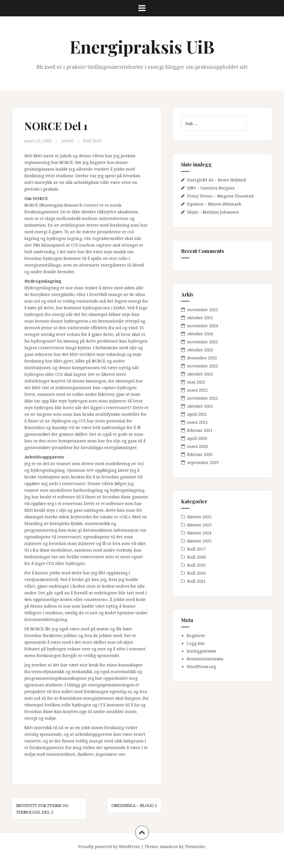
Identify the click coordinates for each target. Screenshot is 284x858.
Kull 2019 (92, 140)
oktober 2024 (200, 333)
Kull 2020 (196, 573)
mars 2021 (197, 422)
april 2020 (197, 438)
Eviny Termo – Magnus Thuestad (220, 196)
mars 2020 (197, 446)
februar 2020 (199, 454)
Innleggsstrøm (201, 651)
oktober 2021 (200, 406)
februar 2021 (199, 430)
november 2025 (202, 309)
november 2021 (202, 398)
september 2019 (203, 462)
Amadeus (169, 846)
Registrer (196, 635)
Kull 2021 (196, 581)
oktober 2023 (200, 349)
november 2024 (202, 325)
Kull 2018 (196, 557)
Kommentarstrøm (205, 658)
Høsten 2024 (199, 532)
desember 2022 (202, 358)
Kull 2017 (196, 549)
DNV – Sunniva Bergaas (211, 188)
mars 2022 (197, 390)
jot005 (68, 140)
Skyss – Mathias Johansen (213, 212)
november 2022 (202, 366)
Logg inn (196, 643)
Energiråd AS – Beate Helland (216, 179)
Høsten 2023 (199, 524)
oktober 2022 (200, 374)
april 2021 (197, 414)
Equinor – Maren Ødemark (214, 204)
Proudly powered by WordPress (109, 846)
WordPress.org (201, 666)
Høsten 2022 (199, 516)
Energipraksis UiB (142, 46)
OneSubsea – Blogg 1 (134, 805)
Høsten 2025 (199, 541)
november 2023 (202, 341)
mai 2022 (196, 382)
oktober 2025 (200, 317)
